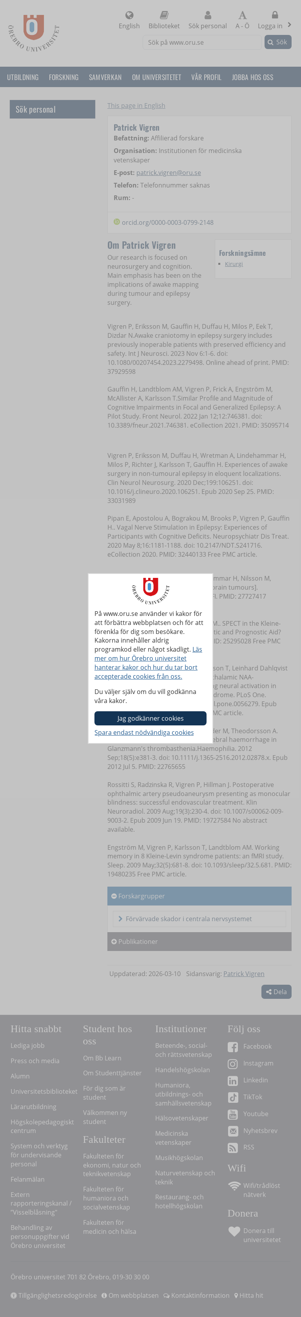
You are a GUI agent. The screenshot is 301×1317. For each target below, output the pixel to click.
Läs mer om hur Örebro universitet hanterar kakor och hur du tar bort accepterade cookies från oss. (148, 663)
